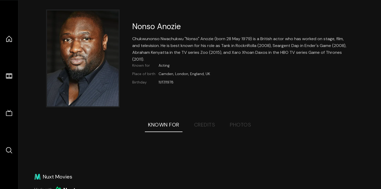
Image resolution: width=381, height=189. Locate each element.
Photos (240, 124)
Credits (204, 124)
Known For (163, 124)
